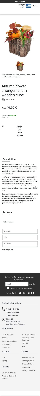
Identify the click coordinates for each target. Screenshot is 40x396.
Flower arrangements (15, 77)
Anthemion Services (28, 334)
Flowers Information (9, 373)
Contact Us (5, 347)
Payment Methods (28, 357)
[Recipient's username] (16, 284)
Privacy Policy (6, 344)
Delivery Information (29, 370)
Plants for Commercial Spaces (9, 377)
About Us (5, 338)
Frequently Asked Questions (28, 339)
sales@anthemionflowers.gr (15, 324)
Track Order (26, 367)
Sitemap (25, 343)
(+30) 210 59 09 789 (13, 315)
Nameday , (23, 74)
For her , (33, 74)
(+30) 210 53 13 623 (13, 309)
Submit (5, 255)
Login (4, 357)
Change (35, 6)
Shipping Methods (28, 364)
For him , (28, 74)
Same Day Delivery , (14, 74)
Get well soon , (5, 77)
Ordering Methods (28, 361)
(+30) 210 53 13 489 (13, 312)
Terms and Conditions (9, 341)
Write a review (8, 222)
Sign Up (4, 361)
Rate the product (7, 250)
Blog (23, 346)
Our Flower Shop (7, 334)
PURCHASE (20, 146)
